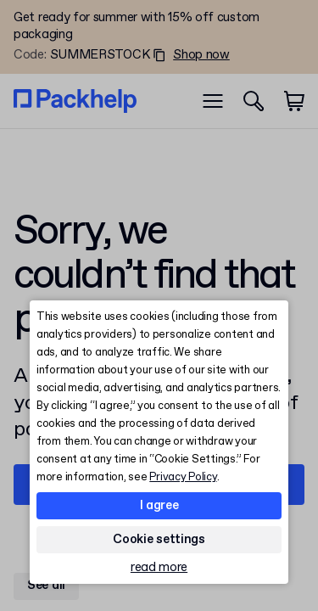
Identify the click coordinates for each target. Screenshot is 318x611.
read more (159, 568)
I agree (159, 505)
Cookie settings (159, 539)
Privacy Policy (182, 477)
